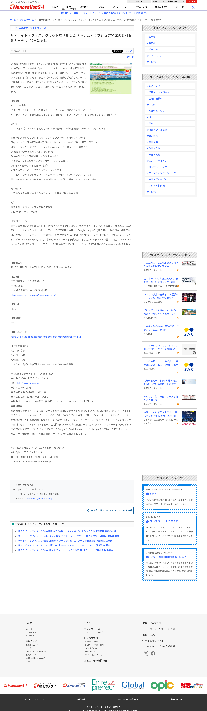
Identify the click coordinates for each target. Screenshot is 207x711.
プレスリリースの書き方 (164, 521)
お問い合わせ (177, 699)
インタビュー (31, 648)
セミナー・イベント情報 (94, 645)
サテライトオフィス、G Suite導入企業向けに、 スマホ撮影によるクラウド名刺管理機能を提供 (67, 531)
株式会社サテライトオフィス (31, 28)
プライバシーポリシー (34, 699)
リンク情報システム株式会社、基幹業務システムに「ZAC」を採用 (161, 363)
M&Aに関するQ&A (92, 652)
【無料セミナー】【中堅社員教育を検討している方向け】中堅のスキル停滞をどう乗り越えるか (161, 382)
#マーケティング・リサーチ (161, 173)
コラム (101, 7)
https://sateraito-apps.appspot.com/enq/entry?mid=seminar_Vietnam (46, 336)
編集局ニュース (32, 645)
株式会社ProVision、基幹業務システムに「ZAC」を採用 (161, 328)
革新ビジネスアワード (154, 623)
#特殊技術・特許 (156, 111)
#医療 (150, 123)
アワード (180, 7)
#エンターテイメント (158, 160)
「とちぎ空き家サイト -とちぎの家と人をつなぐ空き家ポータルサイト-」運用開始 (161, 312)
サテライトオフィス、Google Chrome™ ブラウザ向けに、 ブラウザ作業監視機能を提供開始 (65, 540)
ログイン (191, 1)
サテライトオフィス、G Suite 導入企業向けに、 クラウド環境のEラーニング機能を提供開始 (65, 550)
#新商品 (151, 43)
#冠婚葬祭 (152, 136)
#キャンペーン (154, 55)
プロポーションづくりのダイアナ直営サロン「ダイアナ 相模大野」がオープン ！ (161, 347)
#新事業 (151, 37)
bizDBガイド (31, 632)
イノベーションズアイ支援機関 (158, 646)
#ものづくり (153, 86)
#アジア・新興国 (156, 185)
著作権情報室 (161, 7)
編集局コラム (31, 655)
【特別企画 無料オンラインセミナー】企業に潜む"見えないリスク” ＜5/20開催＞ (103, 13)
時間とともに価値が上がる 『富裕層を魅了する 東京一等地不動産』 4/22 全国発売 (160, 414)
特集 (28, 662)
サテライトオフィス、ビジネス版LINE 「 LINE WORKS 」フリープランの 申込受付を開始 (64, 545)
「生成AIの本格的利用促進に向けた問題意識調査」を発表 (161, 264)
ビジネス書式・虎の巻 (93, 655)
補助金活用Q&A (91, 648)
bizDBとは (30, 636)
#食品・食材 (153, 148)
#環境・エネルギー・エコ (160, 92)
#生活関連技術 (155, 98)
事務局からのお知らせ (128, 699)
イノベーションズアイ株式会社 (106, 707)
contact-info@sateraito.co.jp (39, 498)
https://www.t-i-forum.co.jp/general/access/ (33, 295)
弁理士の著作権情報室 (95, 660)
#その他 (151, 62)
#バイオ (151, 117)
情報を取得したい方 (176, 1)
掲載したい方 (158, 1)
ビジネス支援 (141, 7)
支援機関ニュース (91, 642)
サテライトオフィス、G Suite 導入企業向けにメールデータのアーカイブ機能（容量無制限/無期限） (69, 536)
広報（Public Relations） (36, 658)
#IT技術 (130, 57)
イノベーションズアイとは (138, 1)
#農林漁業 (152, 142)
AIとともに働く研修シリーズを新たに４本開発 (161, 398)
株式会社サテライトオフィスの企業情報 (111, 510)
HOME (55, 7)
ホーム (13, 20)
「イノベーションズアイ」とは (158, 629)
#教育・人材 (153, 154)
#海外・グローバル (157, 179)
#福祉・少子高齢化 (157, 129)
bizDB (69, 7)
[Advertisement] (72, 580)
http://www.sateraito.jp (28, 383)
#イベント (152, 49)
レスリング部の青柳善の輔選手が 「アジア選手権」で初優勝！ (161, 296)
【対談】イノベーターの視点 (37, 652)
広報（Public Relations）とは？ (168, 556)
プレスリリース (119, 7)
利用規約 (81, 699)
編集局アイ (85, 7)
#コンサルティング (157, 167)
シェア (128, 51)
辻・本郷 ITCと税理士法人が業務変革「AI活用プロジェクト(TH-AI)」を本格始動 (161, 280)
